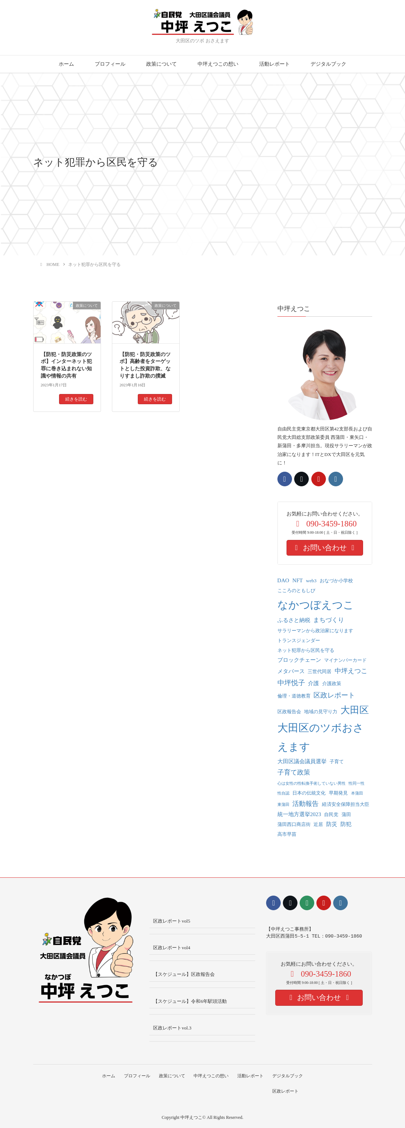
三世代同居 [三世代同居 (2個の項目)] (319, 671)
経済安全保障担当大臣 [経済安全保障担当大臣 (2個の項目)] (345, 804)
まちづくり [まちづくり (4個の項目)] (328, 620)
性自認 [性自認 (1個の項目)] (283, 793)
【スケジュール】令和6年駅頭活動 (190, 1001)
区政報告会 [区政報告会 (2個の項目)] (289, 711)
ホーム (66, 64)
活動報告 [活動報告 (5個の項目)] (305, 803)
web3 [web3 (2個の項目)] (311, 580)
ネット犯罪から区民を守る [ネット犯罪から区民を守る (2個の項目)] (305, 650)
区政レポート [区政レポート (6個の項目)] (334, 695)
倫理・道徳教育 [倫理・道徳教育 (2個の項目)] (294, 696)
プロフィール (110, 64)
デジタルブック (328, 64)
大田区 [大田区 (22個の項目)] (354, 710)
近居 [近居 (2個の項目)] (318, 824)
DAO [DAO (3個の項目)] (283, 580)
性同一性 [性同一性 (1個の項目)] (356, 783)
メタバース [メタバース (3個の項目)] (291, 671)
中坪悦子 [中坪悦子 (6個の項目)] (291, 683)
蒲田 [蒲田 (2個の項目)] (346, 814)
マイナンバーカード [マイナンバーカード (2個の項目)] (345, 660)
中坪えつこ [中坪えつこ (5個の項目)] (351, 671)
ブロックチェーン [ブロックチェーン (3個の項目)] (299, 660)
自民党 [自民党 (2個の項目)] (331, 814)
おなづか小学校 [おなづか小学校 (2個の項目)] (336, 580)
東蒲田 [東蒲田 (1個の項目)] (283, 805)
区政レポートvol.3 (172, 1028)
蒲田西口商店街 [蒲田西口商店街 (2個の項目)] (294, 824)
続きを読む (76, 399)
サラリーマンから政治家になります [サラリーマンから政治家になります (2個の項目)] (315, 630)
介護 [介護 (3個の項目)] (313, 683)
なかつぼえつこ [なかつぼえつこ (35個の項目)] (315, 605)
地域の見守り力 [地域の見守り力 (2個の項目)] (320, 711)
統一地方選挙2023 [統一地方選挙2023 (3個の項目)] (299, 814)
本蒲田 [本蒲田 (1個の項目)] (357, 793)
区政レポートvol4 (171, 947)
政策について (161, 64)
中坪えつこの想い (218, 64)
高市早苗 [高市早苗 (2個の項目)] (286, 834)
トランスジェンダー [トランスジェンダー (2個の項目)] (298, 640)
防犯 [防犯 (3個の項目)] (345, 824)
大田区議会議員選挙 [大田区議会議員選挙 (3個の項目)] (302, 761)
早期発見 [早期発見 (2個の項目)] (338, 793)
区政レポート (287, 1091)
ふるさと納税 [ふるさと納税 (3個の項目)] (293, 620)
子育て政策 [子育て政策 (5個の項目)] (293, 772)
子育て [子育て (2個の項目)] (337, 761)
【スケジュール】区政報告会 (184, 974)
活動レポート (274, 64)
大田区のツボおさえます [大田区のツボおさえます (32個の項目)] (320, 737)
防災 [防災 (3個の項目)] (331, 824)
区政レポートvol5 (171, 921)
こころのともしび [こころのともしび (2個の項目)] (296, 590)
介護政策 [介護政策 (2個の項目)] (331, 683)
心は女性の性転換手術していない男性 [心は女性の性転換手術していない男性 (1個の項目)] (311, 783)
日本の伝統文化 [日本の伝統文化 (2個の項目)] (309, 793)
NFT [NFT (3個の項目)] (297, 580)
